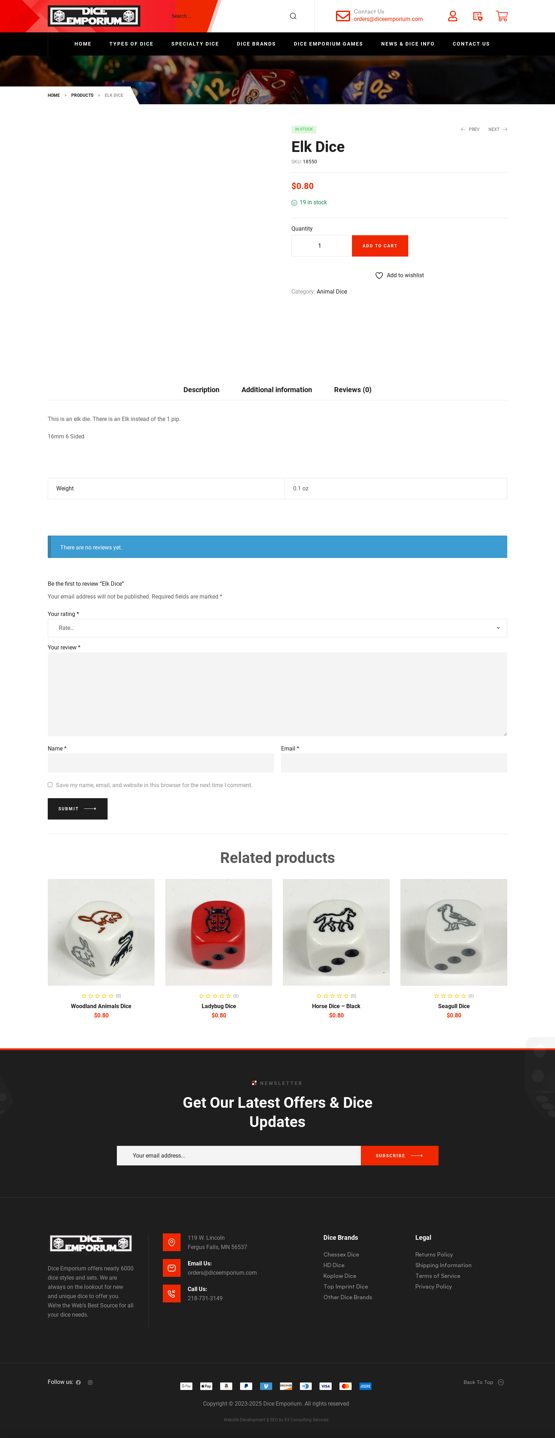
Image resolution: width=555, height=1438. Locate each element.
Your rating (63, 614)
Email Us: (200, 1263)
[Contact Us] (343, 16)
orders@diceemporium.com (388, 19)
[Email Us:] (172, 1268)
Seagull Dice (454, 1006)
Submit (68, 808)
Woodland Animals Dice (101, 1006)
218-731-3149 (205, 1298)
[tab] (201, 389)
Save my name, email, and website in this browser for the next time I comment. (154, 785)
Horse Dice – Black (336, 1006)
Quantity (302, 228)
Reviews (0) (353, 389)
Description (201, 389)
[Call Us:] (172, 1293)
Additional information (277, 389)
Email (290, 748)
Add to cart (380, 245)
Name (57, 748)
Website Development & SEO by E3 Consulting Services (276, 1419)
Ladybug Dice (219, 1006)
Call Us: (197, 1289)
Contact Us (369, 11)
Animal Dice (332, 291)
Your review (64, 647)
